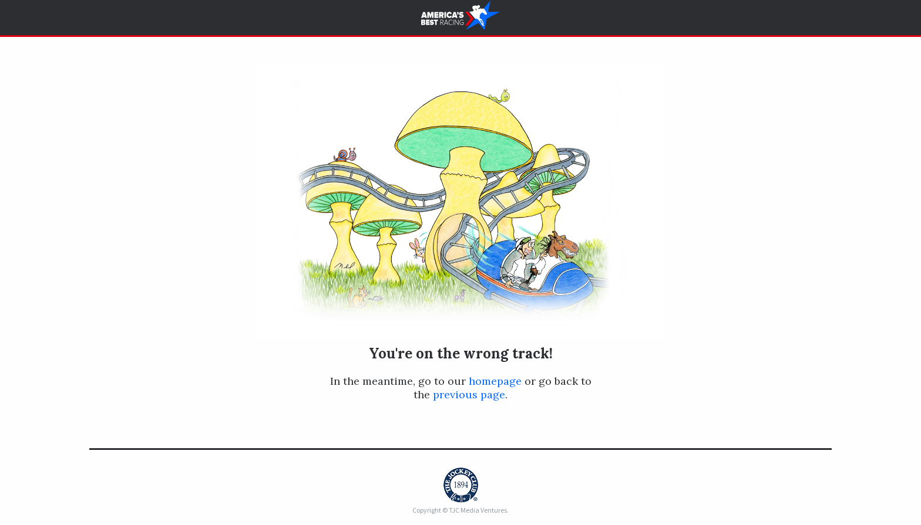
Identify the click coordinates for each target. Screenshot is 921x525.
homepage (495, 381)
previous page (469, 394)
